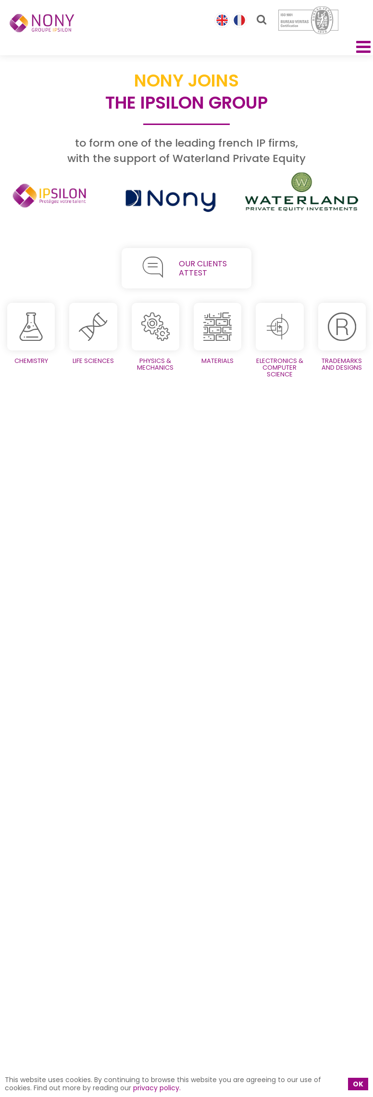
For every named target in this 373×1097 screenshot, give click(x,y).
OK (358, 1084)
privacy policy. (157, 1088)
